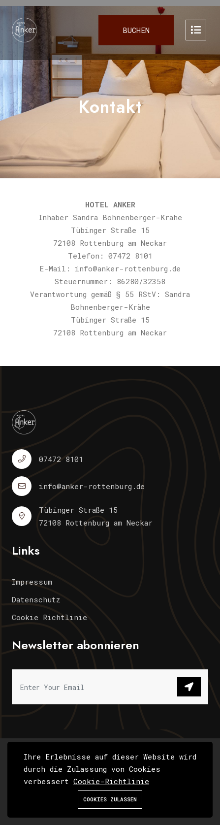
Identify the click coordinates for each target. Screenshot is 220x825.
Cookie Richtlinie (49, 617)
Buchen (136, 30)
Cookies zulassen (110, 799)
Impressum (32, 582)
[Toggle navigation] (196, 30)
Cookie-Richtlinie (111, 781)
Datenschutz (36, 599)
